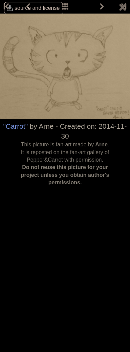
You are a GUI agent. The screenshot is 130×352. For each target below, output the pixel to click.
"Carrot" (15, 126)
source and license (37, 8)
